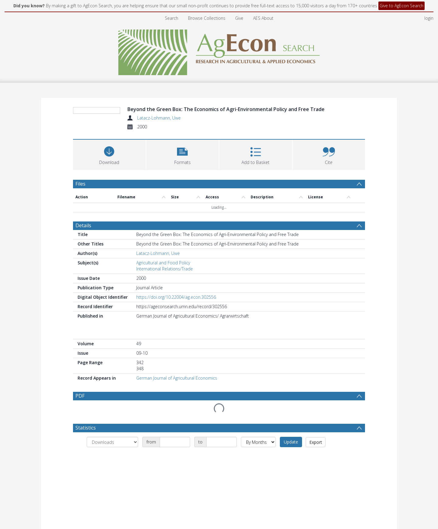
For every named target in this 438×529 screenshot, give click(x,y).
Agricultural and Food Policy (163, 263)
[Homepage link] (219, 51)
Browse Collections (206, 18)
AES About (263, 18)
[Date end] (221, 442)
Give (239, 18)
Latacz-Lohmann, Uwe (159, 118)
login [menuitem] (428, 18)
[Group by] (112, 442)
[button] (182, 154)
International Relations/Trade (164, 269)
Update (291, 442)
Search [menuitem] (171, 18)
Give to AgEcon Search (401, 6)
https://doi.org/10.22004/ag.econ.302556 (176, 297)
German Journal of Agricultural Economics (176, 378)
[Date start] (175, 442)
